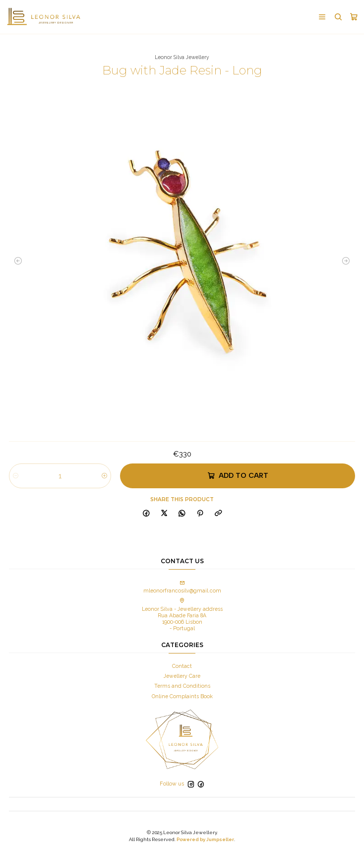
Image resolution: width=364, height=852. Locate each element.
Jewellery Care (182, 676)
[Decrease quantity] (15, 475)
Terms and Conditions (182, 686)
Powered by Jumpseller (205, 839)
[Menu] (322, 16)
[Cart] (354, 16)
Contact (182, 665)
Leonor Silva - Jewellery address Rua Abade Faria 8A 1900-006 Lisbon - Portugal (182, 614)
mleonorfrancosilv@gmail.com (182, 586)
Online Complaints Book (182, 696)
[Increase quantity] (104, 475)
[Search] (337, 16)
